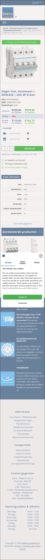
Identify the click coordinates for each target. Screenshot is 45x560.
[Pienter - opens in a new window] (41, 256)
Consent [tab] (8, 262)
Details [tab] (37, 262)
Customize (22, 303)
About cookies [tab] (22, 262)
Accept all (22, 297)
